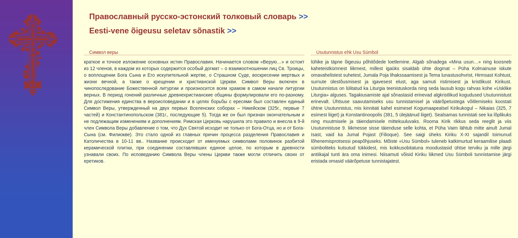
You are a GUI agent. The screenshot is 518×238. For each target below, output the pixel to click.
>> (303, 16)
